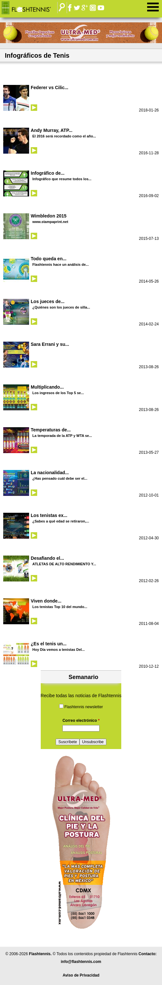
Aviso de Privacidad (81, 975)
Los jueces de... (48, 301)
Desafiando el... (47, 558)
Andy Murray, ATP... (51, 130)
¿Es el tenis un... (49, 643)
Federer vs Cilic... (49, 87)
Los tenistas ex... (49, 515)
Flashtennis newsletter (83, 707)
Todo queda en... (48, 258)
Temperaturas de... (51, 429)
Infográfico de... (47, 173)
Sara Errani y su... (50, 344)
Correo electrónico (81, 720)
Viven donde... (46, 601)
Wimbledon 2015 (49, 215)
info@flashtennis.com (81, 961)
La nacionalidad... (50, 472)
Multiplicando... (47, 387)
